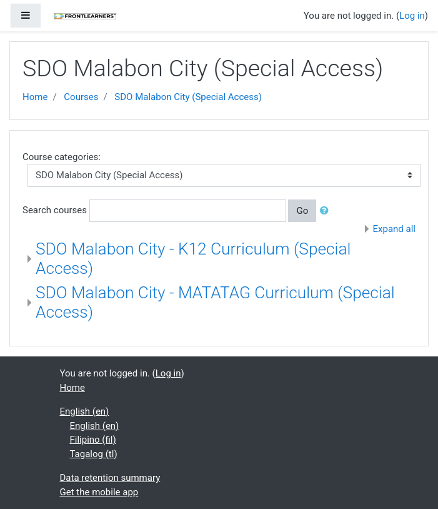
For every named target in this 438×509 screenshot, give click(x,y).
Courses (81, 97)
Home (34, 97)
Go (302, 210)
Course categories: (61, 157)
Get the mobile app (99, 492)
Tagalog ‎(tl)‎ (93, 454)
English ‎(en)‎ (84, 411)
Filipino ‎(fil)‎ (93, 439)
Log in (412, 15)
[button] (327, 211)
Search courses (54, 210)
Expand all (394, 228)
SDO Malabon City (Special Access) (188, 97)
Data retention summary (110, 477)
